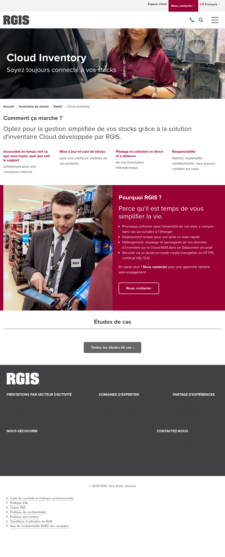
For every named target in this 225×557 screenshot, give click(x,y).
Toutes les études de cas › (112, 347)
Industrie (17, 413)
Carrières (17, 455)
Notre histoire (20, 444)
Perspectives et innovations (197, 413)
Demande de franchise (177, 449)
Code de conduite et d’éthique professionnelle (42, 498)
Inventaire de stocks (34, 106)
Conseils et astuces (191, 407)
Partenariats (19, 465)
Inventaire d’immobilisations (123, 413)
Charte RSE (17, 507)
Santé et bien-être (24, 407)
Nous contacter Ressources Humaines (189, 444)
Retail (58, 106)
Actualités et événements (196, 402)
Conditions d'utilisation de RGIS (31, 521)
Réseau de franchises (26, 460)
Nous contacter (182, 6)
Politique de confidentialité (28, 512)
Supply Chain (112, 407)
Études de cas (187, 418)
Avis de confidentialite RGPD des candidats (39, 526)
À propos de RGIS (23, 439)
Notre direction (21, 449)
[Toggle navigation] (214, 20)
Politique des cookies (24, 517)
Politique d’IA (19, 503)
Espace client (157, 4)
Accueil (8, 106)
